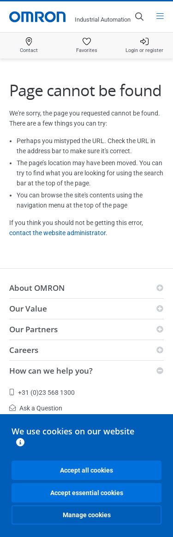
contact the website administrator (57, 233)
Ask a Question (35, 408)
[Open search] (139, 16)
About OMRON (37, 288)
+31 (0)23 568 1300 (42, 392)
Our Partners (33, 329)
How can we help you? (51, 370)
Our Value (28, 308)
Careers (23, 350)
